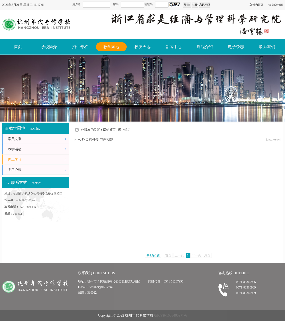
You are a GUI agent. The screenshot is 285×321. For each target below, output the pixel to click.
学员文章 (38, 139)
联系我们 (267, 47)
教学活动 (38, 149)
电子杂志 (236, 47)
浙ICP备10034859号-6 (170, 315)
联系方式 (19, 182)
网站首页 (109, 130)
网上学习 (38, 159)
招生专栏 (80, 47)
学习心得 (38, 170)
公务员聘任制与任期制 (179, 139)
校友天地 (142, 47)
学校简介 (49, 47)
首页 (18, 47)
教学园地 (111, 47)
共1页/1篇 (153, 255)
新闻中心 (174, 47)
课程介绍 (205, 47)
